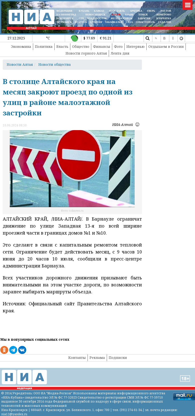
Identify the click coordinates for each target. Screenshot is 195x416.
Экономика (21, 46)
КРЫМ (129, 14)
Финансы (101, 46)
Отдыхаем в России (166, 46)
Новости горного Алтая (86, 53)
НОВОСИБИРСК (95, 14)
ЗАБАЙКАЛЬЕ (114, 22)
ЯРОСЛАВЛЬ (117, 10)
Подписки (118, 357)
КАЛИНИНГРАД (66, 14)
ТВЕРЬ (151, 10)
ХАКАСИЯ (143, 18)
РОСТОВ (166, 10)
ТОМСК (143, 14)
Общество (80, 46)
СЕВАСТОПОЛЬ (145, 22)
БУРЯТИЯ (96, 22)
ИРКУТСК (81, 22)
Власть (62, 46)
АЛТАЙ (115, 14)
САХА (129, 22)
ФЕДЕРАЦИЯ (64, 10)
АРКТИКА (136, 10)
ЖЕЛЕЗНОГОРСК (121, 18)
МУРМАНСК (64, 22)
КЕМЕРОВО (164, 14)
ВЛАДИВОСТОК (97, 18)
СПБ (81, 18)
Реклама (97, 357)
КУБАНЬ (84, 10)
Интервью (135, 46)
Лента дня (120, 53)
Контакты (77, 357)
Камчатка (163, 18)
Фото (118, 46)
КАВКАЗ (99, 10)
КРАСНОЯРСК (65, 18)
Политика (44, 46)
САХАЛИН (164, 22)
